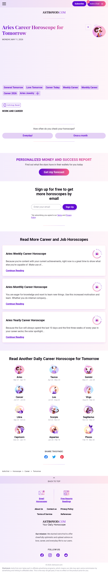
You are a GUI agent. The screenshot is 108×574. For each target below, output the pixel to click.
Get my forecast (54, 172)
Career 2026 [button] (10, 93)
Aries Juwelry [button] (29, 93)
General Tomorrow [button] (13, 87)
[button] (54, 480)
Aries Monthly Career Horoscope (26, 287)
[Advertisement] (54, 63)
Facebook (46, 457)
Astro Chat (95, 3)
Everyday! (27, 135)
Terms (59, 215)
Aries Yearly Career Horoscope (25, 320)
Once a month (80, 135)
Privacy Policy (67, 509)
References (66, 514)
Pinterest (62, 457)
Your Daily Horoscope (54, 523)
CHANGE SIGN (88, 27)
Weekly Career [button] (70, 87)
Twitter (54, 456)
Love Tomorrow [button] (34, 87)
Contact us (52, 509)
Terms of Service (44, 514)
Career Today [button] (53, 87)
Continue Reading (15, 270)
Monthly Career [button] (89, 87)
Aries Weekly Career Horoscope (26, 254)
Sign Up (70, 207)
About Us (39, 509)
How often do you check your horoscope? (54, 128)
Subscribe (79, 3)
